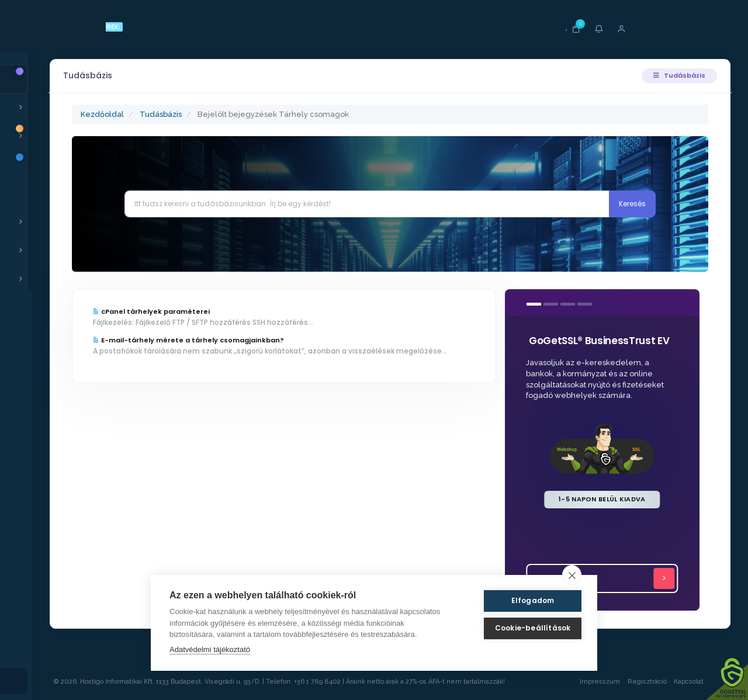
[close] (571, 575)
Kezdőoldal (118, 114)
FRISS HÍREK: (115, 26)
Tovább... (607, 578)
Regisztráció (645, 681)
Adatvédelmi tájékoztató (209, 649)
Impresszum (598, 681)
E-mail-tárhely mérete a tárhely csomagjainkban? (204, 340)
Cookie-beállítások (522, 628)
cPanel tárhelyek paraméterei (167, 311)
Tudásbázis (678, 75)
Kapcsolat (698, 681)
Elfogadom (522, 600)
